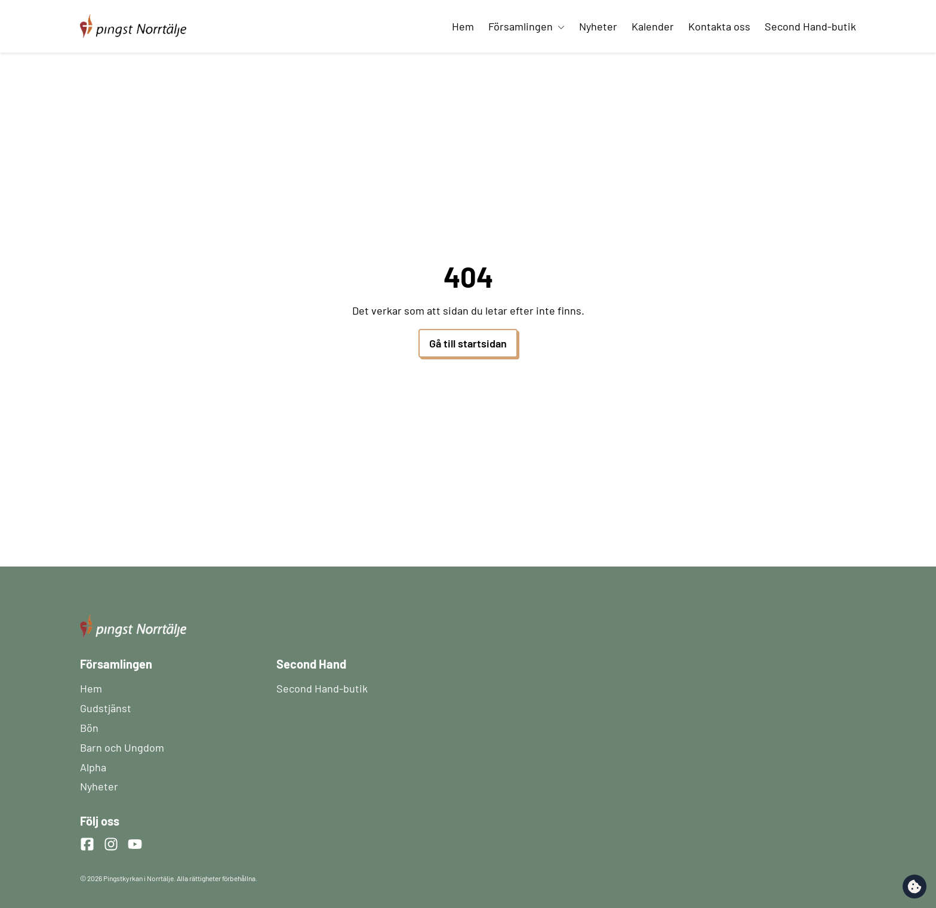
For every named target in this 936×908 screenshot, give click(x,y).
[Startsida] (133, 19)
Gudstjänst (105, 708)
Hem (463, 26)
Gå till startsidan (468, 343)
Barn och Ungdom (122, 747)
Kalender (653, 26)
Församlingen (526, 26)
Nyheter (598, 26)
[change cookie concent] (914, 886)
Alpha (93, 767)
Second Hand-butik (810, 26)
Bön (89, 727)
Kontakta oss (719, 26)
